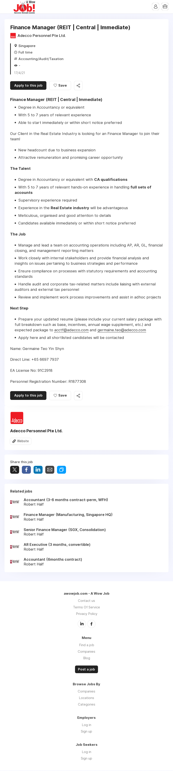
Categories (86, 705)
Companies (86, 652)
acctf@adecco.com (71, 330)
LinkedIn (82, 624)
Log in (86, 725)
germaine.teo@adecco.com (122, 330)
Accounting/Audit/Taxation (41, 59)
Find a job (86, 645)
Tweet (14, 470)
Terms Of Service (86, 607)
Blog (86, 658)
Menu (8, 6)
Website (23, 442)
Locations (86, 698)
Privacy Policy (86, 614)
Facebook (91, 624)
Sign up (86, 732)
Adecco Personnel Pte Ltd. (42, 35)
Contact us (86, 601)
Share (26, 470)
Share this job (79, 85)
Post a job (86, 670)
